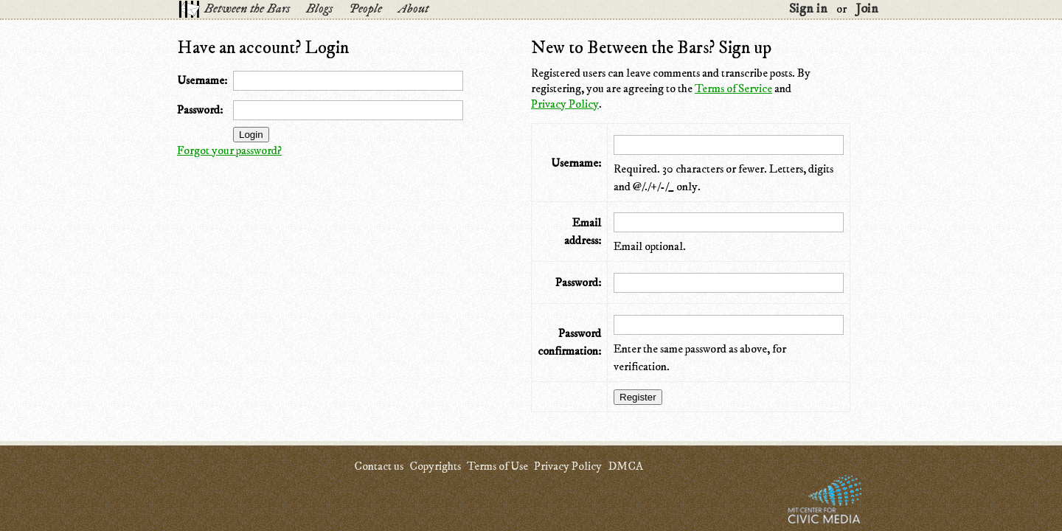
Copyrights (435, 466)
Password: (200, 110)
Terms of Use (497, 466)
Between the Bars (247, 9)
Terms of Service (733, 88)
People (365, 9)
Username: (202, 80)
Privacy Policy (565, 104)
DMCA (625, 466)
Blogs (319, 9)
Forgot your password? (229, 150)
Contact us (378, 466)
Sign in (808, 9)
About (413, 9)
